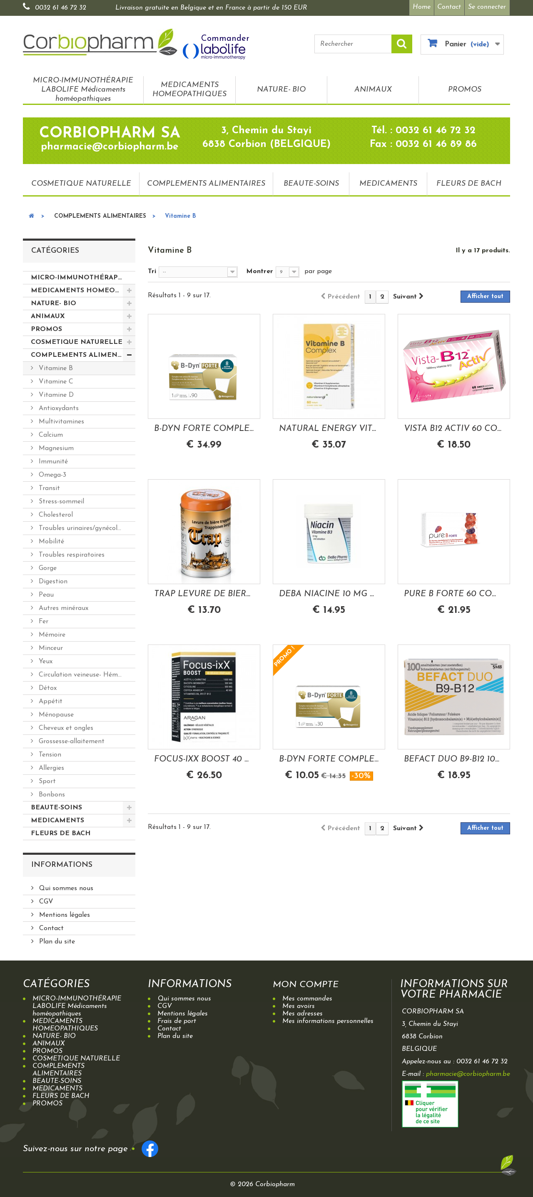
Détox (47, 686)
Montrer (259, 269)
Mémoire (51, 633)
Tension (49, 753)
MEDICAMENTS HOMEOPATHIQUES (189, 87)
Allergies (50, 766)
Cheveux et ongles (65, 726)
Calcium (50, 433)
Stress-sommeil (60, 500)
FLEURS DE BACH (468, 182)
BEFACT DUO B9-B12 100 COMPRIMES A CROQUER (454, 757)
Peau (45, 593)
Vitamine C (55, 380)
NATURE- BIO (281, 88)
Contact (448, 7)
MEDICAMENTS (388, 182)
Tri (152, 269)
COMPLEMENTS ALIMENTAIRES (206, 182)
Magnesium (55, 446)
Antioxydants (58, 406)
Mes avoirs (298, 1004)
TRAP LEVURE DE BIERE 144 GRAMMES (204, 592)
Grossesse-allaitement (71, 740)
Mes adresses (302, 1012)
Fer (42, 620)
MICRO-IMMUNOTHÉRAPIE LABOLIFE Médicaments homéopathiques (83, 88)
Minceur (50, 646)
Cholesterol (55, 513)
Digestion (52, 580)
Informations (61, 863)
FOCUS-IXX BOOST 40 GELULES (204, 757)
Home (419, 7)
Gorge (47, 566)
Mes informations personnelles (328, 1019)
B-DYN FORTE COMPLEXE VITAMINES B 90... (204, 427)
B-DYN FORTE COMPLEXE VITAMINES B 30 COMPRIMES (329, 757)
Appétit (49, 700)
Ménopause (55, 713)
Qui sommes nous (65, 886)
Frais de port (176, 1019)
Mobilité (50, 540)
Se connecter (487, 7)
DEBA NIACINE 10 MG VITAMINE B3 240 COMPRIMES (329, 592)
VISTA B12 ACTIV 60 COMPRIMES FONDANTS (454, 427)
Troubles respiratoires (71, 553)
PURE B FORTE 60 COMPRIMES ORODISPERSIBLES (454, 592)
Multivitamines (60, 420)
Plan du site (56, 940)
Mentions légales (63, 913)
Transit (48, 486)
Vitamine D (55, 393)
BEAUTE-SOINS (311, 182)
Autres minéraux (62, 606)
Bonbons (51, 793)
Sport (46, 779)
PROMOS (464, 88)
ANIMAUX (373, 88)
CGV (45, 900)
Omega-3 (51, 473)
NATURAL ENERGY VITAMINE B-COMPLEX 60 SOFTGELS (329, 427)
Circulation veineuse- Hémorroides (86, 673)
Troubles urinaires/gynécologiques (86, 526)
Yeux (44, 660)
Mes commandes (307, 997)
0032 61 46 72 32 (60, 8)
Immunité (52, 460)
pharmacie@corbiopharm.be (468, 1072)
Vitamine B (55, 366)
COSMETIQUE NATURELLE (81, 182)
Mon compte (310, 983)
